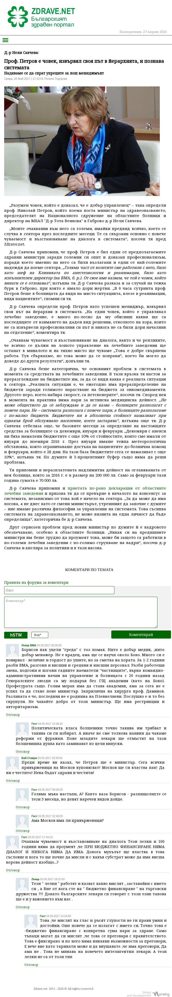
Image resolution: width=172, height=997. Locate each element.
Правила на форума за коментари (36, 582)
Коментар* (80, 612)
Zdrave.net (40, 988)
